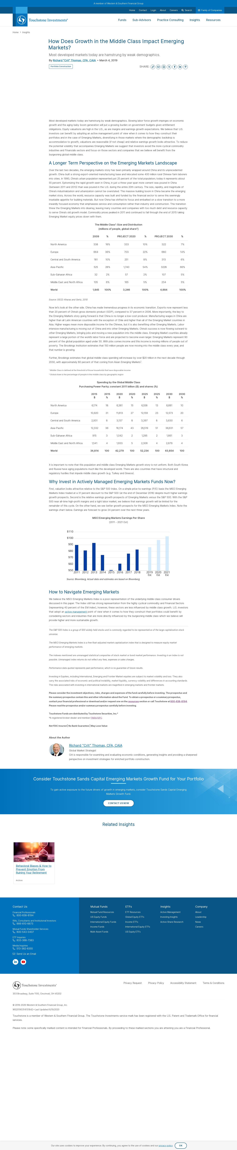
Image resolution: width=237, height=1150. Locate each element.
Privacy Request (132, 982)
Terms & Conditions (213, 982)
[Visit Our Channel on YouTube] (23, 962)
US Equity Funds (98, 917)
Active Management (170, 912)
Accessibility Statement (183, 982)
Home (16, 32)
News (198, 922)
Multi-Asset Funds (99, 931)
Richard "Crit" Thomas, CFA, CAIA (74, 60)
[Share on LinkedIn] (180, 66)
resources (133, 701)
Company (201, 906)
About (198, 912)
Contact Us (20, 906)
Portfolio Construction (64, 66)
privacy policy (166, 1145)
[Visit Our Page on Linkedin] (15, 962)
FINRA (94, 718)
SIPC (99, 718)
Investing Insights (169, 917)
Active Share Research (171, 922)
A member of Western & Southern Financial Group (118, 3)
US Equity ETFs (133, 931)
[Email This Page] (158, 66)
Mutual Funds (99, 906)
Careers (199, 926)
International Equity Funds (103, 922)
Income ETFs (131, 922)
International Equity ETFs (137, 926)
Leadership (200, 917)
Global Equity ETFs (134, 917)
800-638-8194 (178, 701)
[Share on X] (169, 66)
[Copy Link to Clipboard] (152, 66)
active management (76, 611)
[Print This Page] (163, 66)
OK (180, 1145)
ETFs (128, 906)
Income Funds (97, 926)
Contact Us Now (118, 803)
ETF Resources (133, 912)
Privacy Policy (156, 982)
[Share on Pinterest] (185, 66)
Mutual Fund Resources (102, 912)
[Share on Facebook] (174, 66)
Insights (26, 32)
